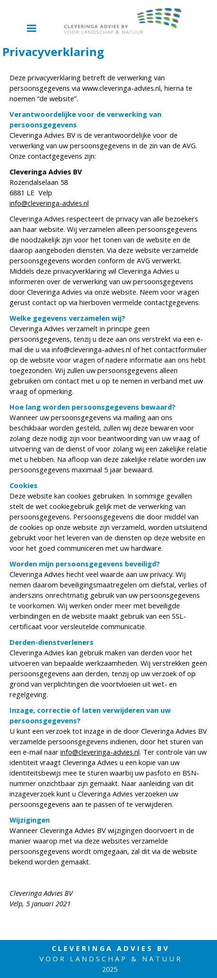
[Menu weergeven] (32, 28)
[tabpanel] (108, 490)
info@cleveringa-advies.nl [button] (49, 203)
